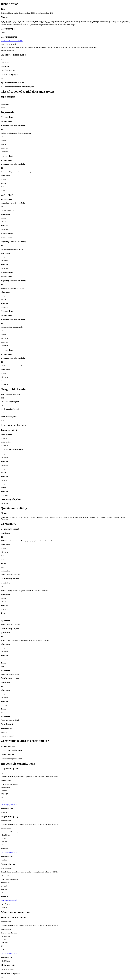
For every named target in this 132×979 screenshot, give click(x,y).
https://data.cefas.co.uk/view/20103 (12, 41)
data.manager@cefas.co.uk (9, 805)
